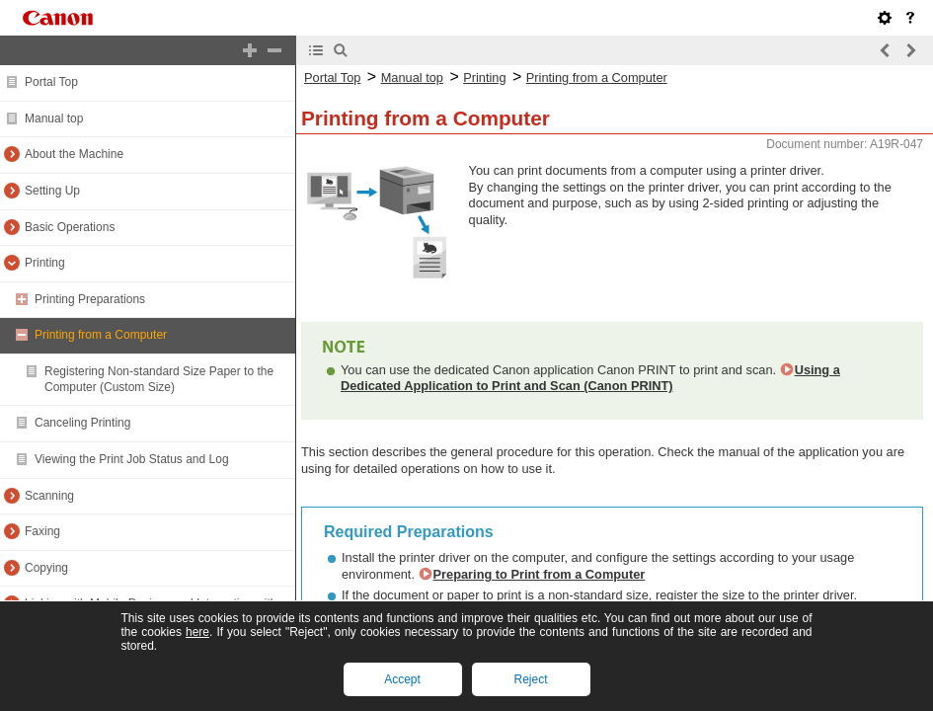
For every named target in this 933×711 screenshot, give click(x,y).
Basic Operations (70, 227)
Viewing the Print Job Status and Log (132, 459)
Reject (530, 679)
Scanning (49, 496)
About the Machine (74, 154)
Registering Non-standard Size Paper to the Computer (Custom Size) (158, 379)
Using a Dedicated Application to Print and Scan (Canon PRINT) (590, 378)
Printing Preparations (90, 299)
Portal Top (51, 82)
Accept (402, 679)
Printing (45, 263)
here (197, 632)
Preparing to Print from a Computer (539, 574)
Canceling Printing (82, 423)
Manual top (54, 118)
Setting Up (52, 191)
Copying (46, 568)
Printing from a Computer (101, 335)
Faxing (42, 531)
